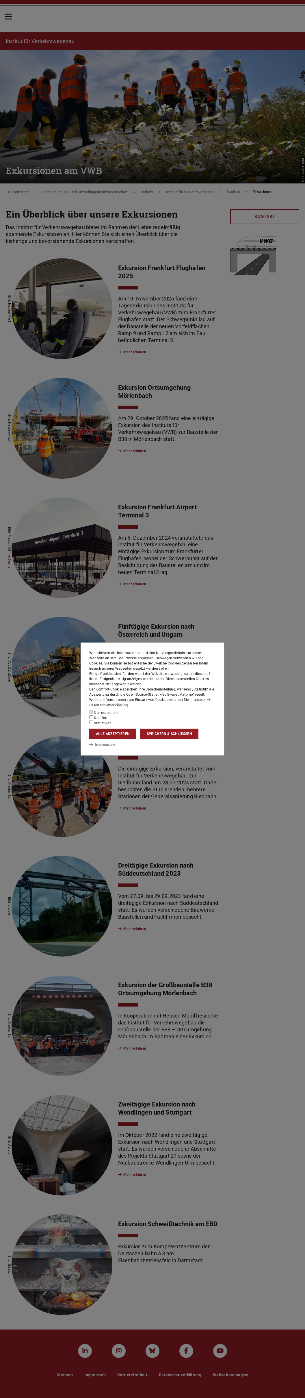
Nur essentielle (103, 712)
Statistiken (100, 722)
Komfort (98, 717)
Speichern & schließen (169, 734)
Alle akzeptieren (112, 734)
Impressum (101, 745)
